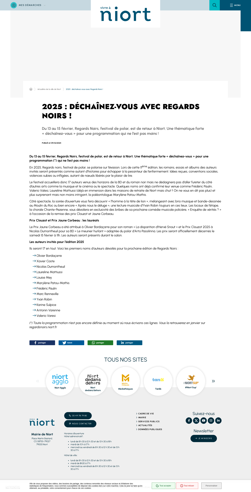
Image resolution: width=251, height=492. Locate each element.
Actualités (145, 424)
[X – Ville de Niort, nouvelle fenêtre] (196, 419)
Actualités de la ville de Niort (49, 89)
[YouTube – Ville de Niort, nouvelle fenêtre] (203, 419)
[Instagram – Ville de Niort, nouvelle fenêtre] (211, 419)
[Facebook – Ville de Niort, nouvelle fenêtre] (189, 419)
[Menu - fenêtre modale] (235, 5)
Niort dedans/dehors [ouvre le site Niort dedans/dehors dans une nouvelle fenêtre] (93, 388)
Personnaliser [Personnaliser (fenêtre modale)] (211, 486)
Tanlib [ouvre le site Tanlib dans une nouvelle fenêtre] (158, 387)
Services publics (149, 420)
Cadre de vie (146, 412)
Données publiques (150, 428)
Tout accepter (162, 486)
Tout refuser (186, 486)
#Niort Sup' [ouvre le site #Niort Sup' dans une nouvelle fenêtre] (191, 386)
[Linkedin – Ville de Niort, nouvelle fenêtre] (218, 419)
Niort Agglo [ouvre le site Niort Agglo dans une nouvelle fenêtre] (60, 386)
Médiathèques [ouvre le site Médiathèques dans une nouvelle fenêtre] (125, 387)
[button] (214, 5)
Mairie (142, 416)
